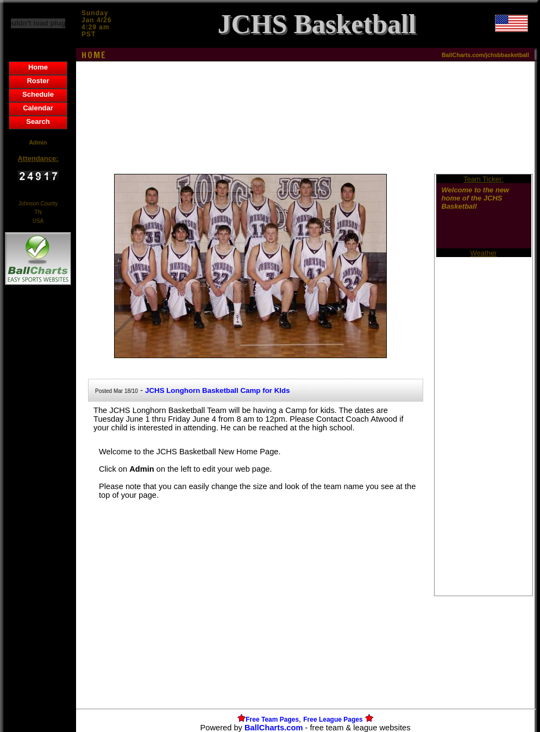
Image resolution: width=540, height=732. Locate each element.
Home (38, 67)
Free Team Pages (272, 719)
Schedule (38, 94)
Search (37, 121)
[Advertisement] (38, 475)
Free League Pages (332, 719)
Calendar (38, 108)
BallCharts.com (273, 727)
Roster (38, 81)
